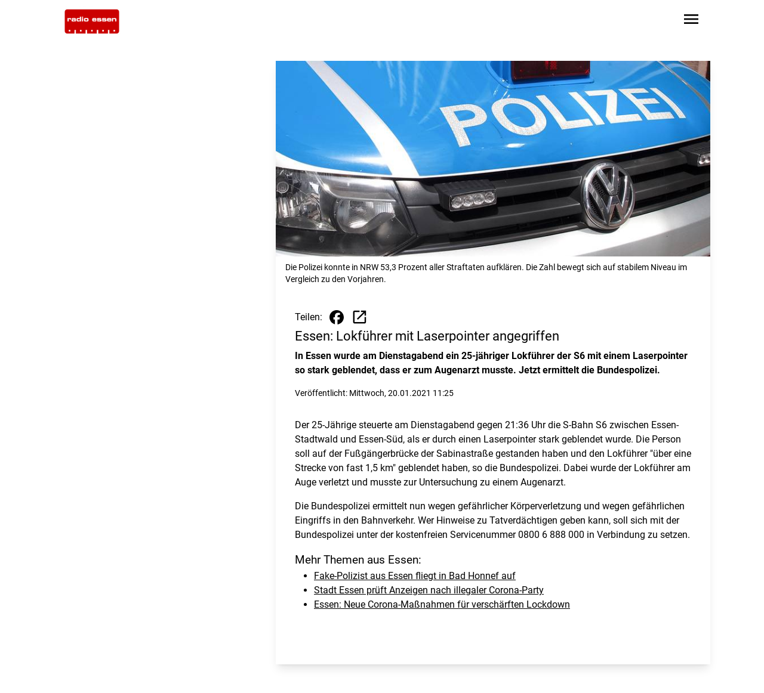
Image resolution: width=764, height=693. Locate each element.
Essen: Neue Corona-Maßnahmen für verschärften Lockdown (442, 604)
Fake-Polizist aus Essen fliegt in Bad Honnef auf (415, 575)
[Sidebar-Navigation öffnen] (691, 21)
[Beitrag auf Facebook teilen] (336, 317)
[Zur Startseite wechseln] (92, 21)
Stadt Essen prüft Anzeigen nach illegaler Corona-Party (429, 590)
